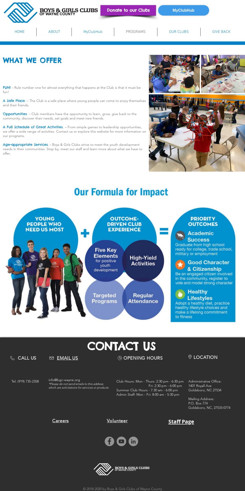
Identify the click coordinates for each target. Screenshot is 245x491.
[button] (54, 32)
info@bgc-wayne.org (64, 380)
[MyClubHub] (183, 10)
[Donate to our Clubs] (128, 10)
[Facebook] (109, 441)
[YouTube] (121, 441)
